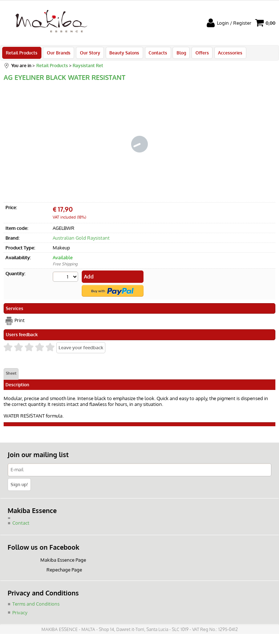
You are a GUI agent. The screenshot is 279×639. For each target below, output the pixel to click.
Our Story (88, 54)
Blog (178, 54)
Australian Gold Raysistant (81, 240)
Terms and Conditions (36, 605)
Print (20, 322)
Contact (20, 525)
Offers (198, 54)
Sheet (11, 375)
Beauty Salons (122, 54)
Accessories (226, 54)
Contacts (155, 54)
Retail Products (21, 54)
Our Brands (58, 54)
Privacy (19, 614)
